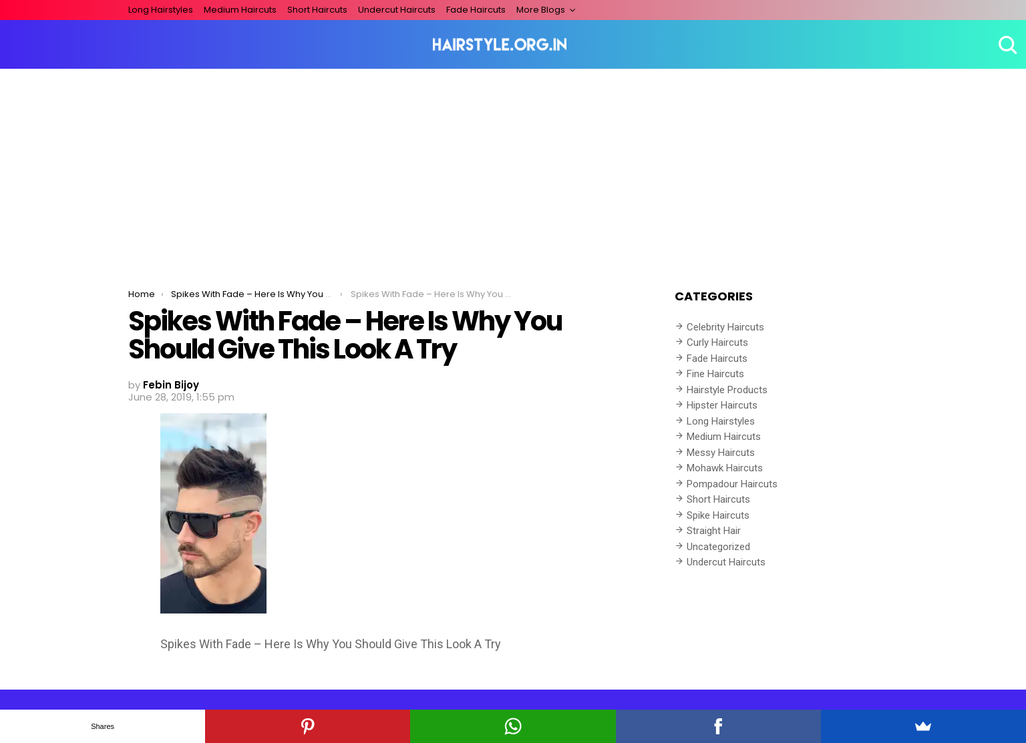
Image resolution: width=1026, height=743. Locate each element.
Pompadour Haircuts (732, 484)
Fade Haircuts (476, 9)
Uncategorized (718, 547)
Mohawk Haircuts (725, 468)
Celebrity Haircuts (725, 327)
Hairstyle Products (727, 390)
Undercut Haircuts (397, 9)
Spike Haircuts (718, 515)
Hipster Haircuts (722, 405)
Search (1006, 44)
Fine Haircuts (715, 374)
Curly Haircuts (717, 342)
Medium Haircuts (240, 9)
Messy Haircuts (721, 453)
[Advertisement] (513, 168)
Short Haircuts (317, 9)
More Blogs (540, 9)
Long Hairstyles (160, 9)
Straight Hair (714, 531)
